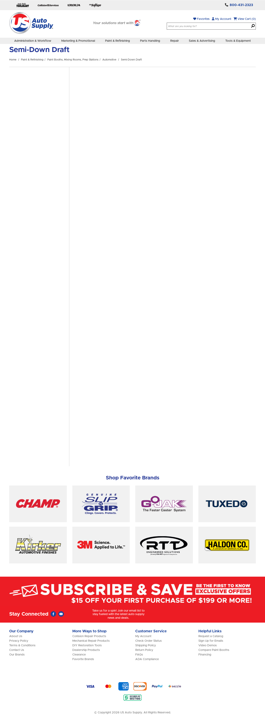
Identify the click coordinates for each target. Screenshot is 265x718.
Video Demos (207, 645)
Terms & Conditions (22, 645)
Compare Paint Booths (213, 650)
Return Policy (144, 650)
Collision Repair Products (89, 636)
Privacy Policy (18, 640)
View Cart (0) (245, 18)
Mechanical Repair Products (91, 640)
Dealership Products (86, 650)
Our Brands (17, 654)
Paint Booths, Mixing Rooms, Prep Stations (72, 59)
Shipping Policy (145, 645)
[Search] (253, 26)
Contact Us (16, 650)
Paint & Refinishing (32, 59)
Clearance (79, 654)
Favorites (201, 18)
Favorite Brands (83, 659)
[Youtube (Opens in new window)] (61, 614)
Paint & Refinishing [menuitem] (117, 40)
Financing (204, 654)
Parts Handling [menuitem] (150, 40)
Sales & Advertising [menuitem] (202, 40)
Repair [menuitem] (174, 40)
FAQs (139, 654)
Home (12, 59)
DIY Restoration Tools (87, 645)
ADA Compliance (147, 659)
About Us (15, 636)
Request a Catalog (210, 636)
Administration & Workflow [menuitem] (32, 40)
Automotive (109, 59)
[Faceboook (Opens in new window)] (53, 614)
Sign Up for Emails (210, 640)
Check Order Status (148, 640)
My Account (221, 18)
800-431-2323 (241, 5)
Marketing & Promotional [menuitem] (78, 40)
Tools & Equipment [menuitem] (238, 40)
